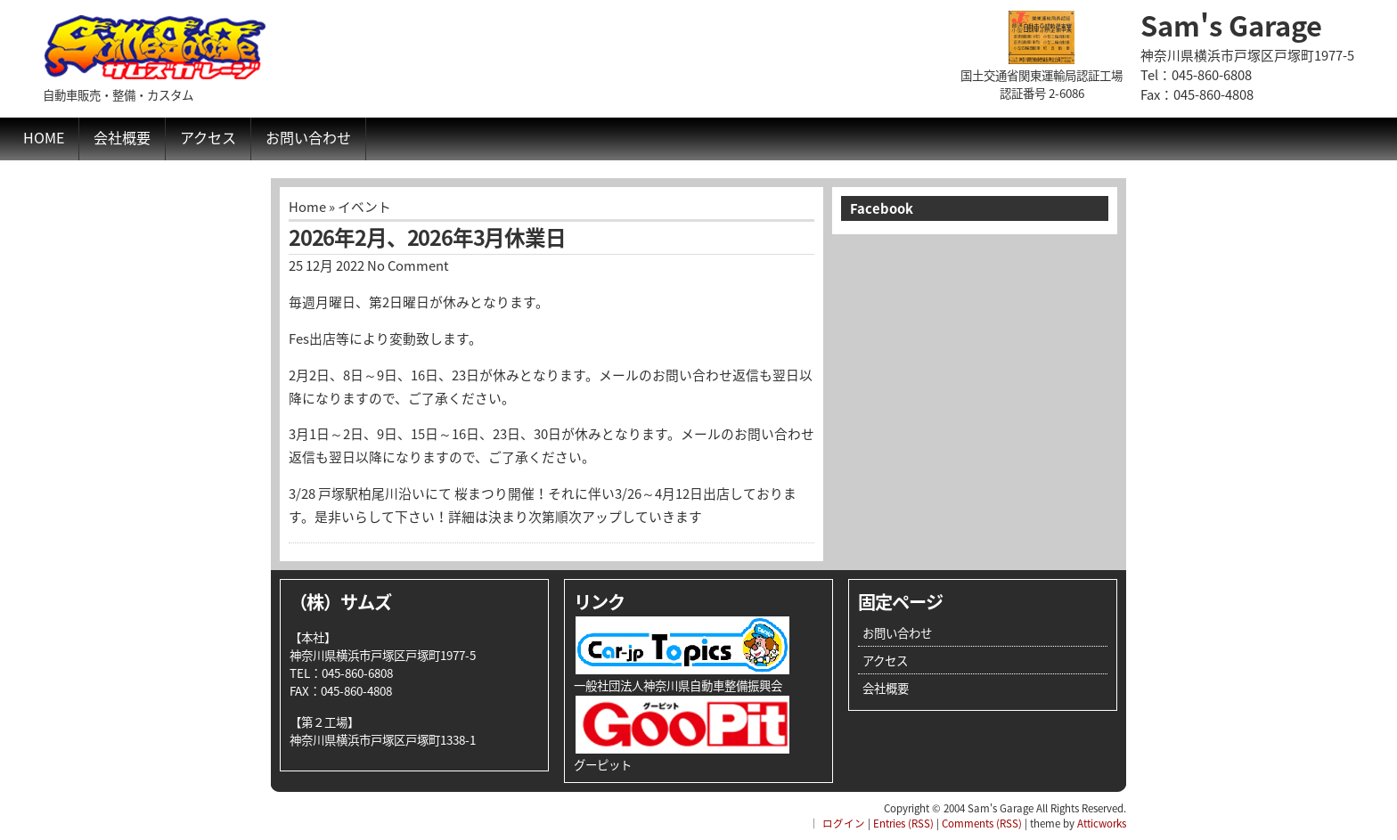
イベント (364, 206)
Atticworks (1101, 823)
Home (43, 137)
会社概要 (122, 137)
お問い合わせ (308, 137)
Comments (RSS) (982, 823)
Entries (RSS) (903, 823)
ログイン (843, 823)
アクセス (208, 137)
